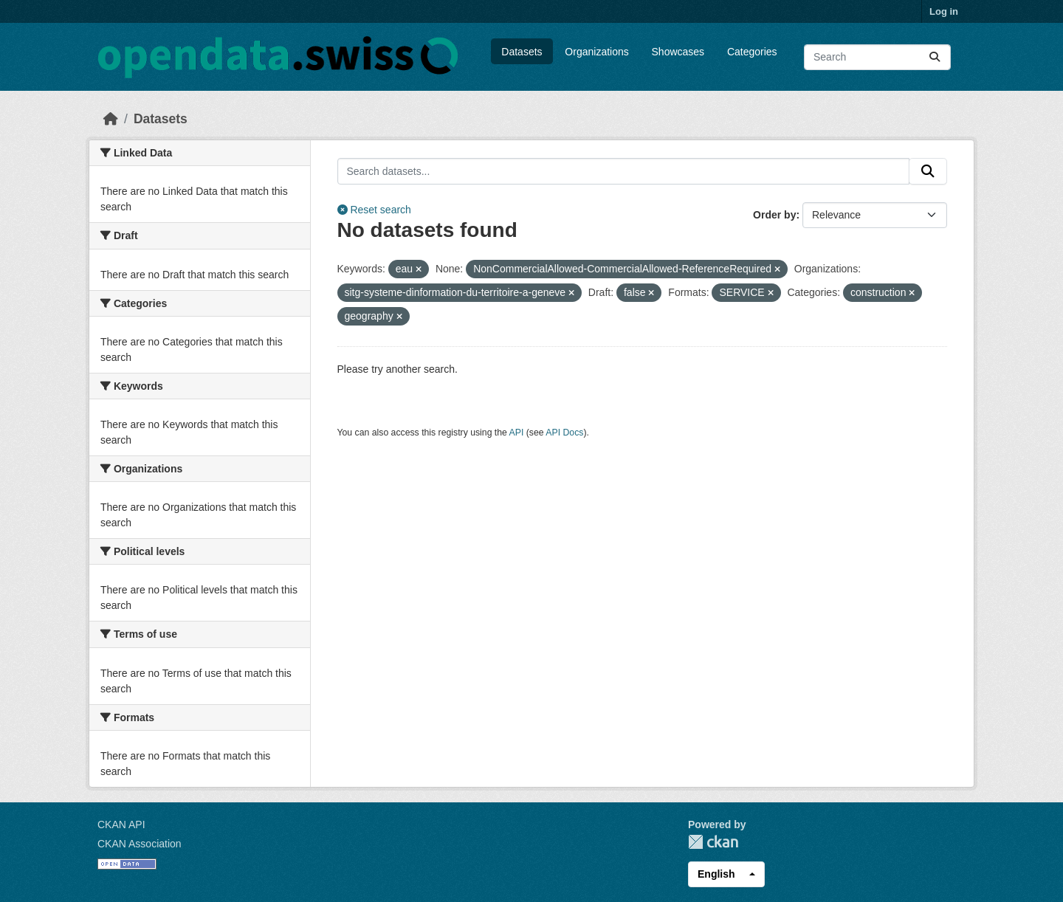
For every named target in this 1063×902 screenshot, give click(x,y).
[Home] (110, 118)
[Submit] (934, 57)
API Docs (564, 432)
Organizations (596, 52)
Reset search (374, 210)
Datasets (521, 52)
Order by (774, 215)
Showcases (678, 52)
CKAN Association (139, 844)
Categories (752, 52)
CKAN (713, 842)
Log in (943, 11)
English (716, 874)
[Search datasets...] (877, 57)
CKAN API (121, 824)
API (516, 432)
